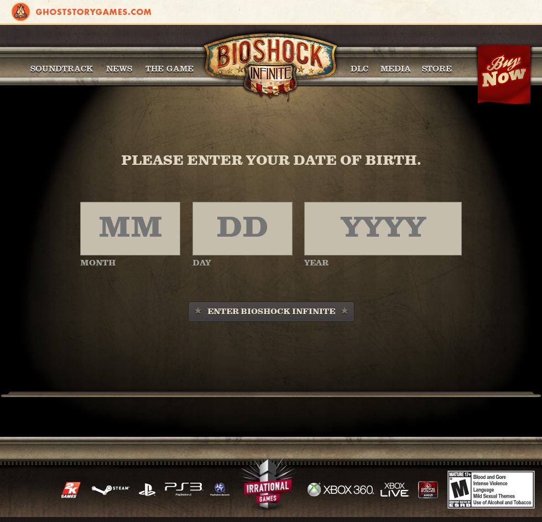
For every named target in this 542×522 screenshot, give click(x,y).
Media (396, 69)
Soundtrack (61, 69)
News (119, 69)
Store (437, 69)
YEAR (316, 263)
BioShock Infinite (270, 66)
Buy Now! (504, 74)
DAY (201, 263)
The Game (169, 69)
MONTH (98, 263)
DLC (359, 69)
